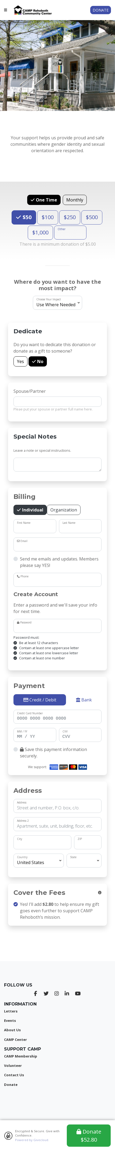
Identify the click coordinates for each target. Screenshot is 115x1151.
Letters (11, 1011)
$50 (26, 217)
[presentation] (58, 942)
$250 (70, 217)
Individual (32, 510)
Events (10, 1020)
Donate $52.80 (88, 1135)
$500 (92, 217)
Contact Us (14, 1074)
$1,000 (40, 232)
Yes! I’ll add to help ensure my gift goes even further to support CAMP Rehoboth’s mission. (59, 910)
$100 (48, 217)
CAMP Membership (20, 1056)
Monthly (74, 200)
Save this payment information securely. (53, 752)
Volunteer (13, 1065)
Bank (84, 700)
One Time (46, 200)
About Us (12, 1029)
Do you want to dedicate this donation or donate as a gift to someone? (54, 348)
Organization (63, 510)
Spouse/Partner (29, 391)
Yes (20, 361)
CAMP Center (15, 1039)
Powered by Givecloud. (32, 1140)
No (39, 361)
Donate (101, 10)
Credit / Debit (39, 700)
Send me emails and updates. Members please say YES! (59, 562)
